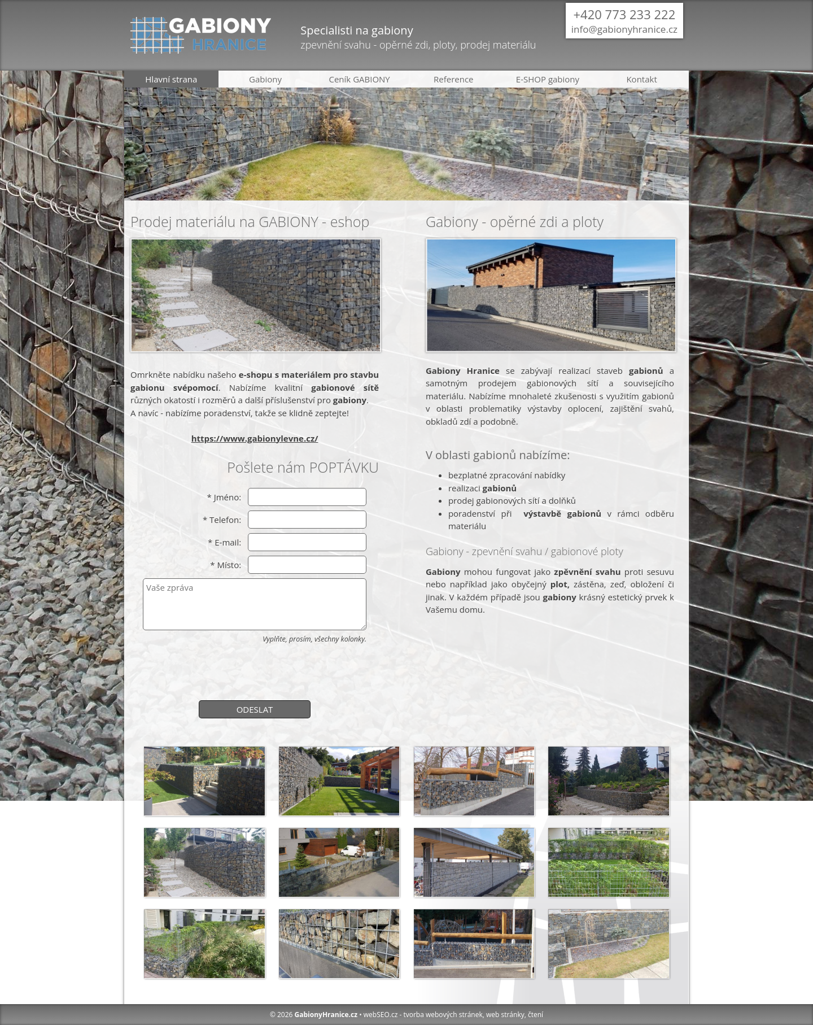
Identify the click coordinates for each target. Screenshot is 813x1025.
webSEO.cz (381, 1014)
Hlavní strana (171, 79)
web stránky (505, 1014)
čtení (535, 1014)
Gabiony (265, 79)
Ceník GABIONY (359, 79)
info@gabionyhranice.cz (624, 29)
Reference (454, 79)
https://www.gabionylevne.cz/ (254, 438)
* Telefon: (222, 519)
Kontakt (641, 79)
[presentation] (254, 670)
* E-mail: (224, 542)
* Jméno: (224, 497)
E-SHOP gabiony (547, 79)
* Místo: (225, 564)
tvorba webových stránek (442, 1014)
